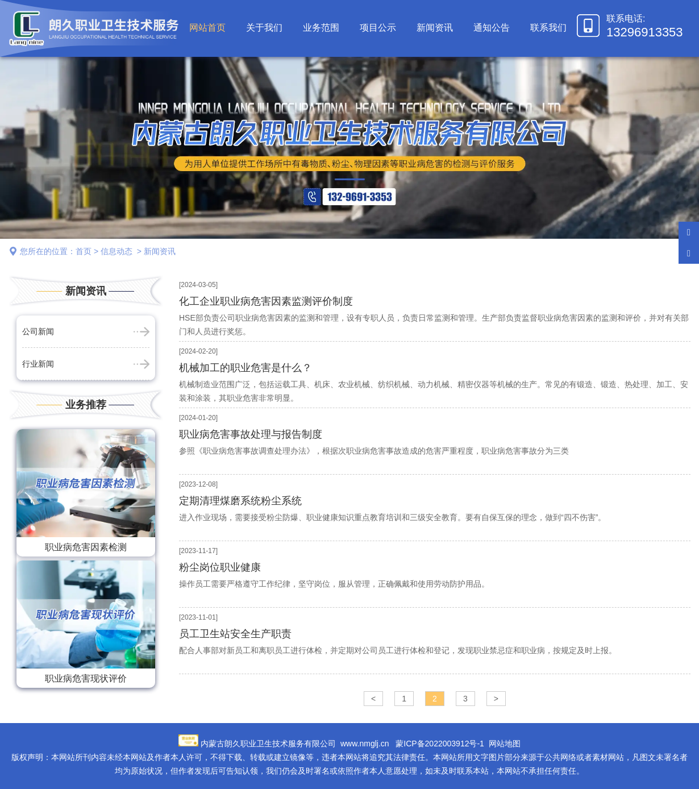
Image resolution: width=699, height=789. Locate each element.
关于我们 (264, 27)
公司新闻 (38, 331)
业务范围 (321, 27)
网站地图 (505, 743)
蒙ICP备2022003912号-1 (440, 743)
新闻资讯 (435, 27)
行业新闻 (38, 363)
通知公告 (491, 27)
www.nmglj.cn (364, 743)
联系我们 (548, 27)
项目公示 (378, 27)
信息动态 (116, 251)
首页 (83, 251)
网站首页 (207, 27)
